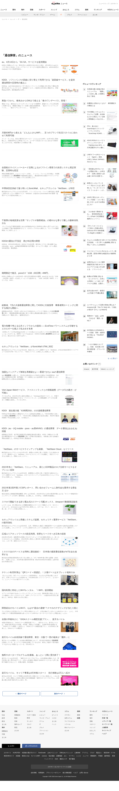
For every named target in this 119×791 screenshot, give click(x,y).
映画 (15, 718)
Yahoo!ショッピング (107, 369)
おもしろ (66, 10)
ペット (54, 724)
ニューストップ (104, 3)
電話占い (99, 753)
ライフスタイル (70, 721)
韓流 (15, 727)
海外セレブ (18, 724)
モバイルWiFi (35, 756)
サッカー (30, 721)
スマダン (67, 715)
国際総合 (5, 731)
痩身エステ (63, 759)
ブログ (92, 753)
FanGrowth (42, 753)
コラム (77, 10)
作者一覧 (105, 718)
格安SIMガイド (9, 756)
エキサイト (114, 3)
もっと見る (112, 358)
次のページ (59, 694)
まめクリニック (52, 753)
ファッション (82, 15)
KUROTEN (16, 753)
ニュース (3, 10)
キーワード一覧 (107, 724)
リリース (105, 715)
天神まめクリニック (66, 753)
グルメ (69, 15)
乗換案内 (93, 756)
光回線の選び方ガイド (29, 753)
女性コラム (68, 718)
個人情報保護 (67, 773)
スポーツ (42, 10)
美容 (113, 756)
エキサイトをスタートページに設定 (59, 767)
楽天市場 (95, 369)
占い (65, 756)
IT (61, 15)
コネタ (54, 718)
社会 (3, 715)
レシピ (78, 756)
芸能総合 (17, 715)
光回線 (18, 756)
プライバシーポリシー (53, 773)
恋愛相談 (59, 756)
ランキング (98, 10)
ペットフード (48, 759)
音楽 (15, 721)
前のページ (21, 694)
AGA (56, 759)
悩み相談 (51, 756)
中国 (3, 734)
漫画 (86, 10)
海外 (22, 10)
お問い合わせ (83, 773)
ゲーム (52, 15)
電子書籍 (72, 759)
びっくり (55, 715)
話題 (78, 718)
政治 (3, 721)
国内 (14, 10)
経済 (3, 718)
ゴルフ (29, 724)
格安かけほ (25, 756)
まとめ (95, 15)
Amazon (86, 369)
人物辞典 (105, 727)
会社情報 (34, 773)
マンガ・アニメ (39, 15)
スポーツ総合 (31, 715)
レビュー (25, 15)
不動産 (100, 756)
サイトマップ (106, 730)
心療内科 (77, 753)
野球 (28, 718)
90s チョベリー (70, 727)
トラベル (67, 724)
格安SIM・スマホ (109, 753)
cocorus (44, 756)
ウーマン (72, 756)
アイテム (85, 753)
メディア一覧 (106, 721)
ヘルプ (104, 734)
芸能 (31, 10)
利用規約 (41, 773)
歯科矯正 (107, 756)
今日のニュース (113, 10)
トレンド (54, 10)
